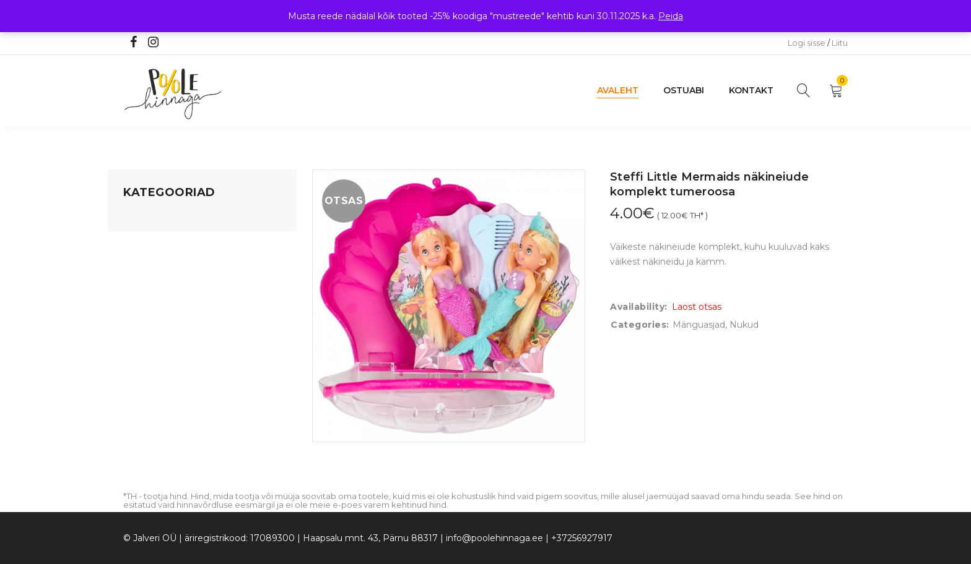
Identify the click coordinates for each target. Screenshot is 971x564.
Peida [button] (670, 16)
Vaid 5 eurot (148, 406)
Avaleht (617, 90)
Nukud (744, 324)
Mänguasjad (149, 218)
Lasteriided (147, 359)
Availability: (639, 306)
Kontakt (751, 90)
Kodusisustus (151, 265)
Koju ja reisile (150, 241)
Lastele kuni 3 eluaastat (174, 288)
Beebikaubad (151, 312)
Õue (132, 335)
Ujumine (141, 382)
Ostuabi (683, 90)
